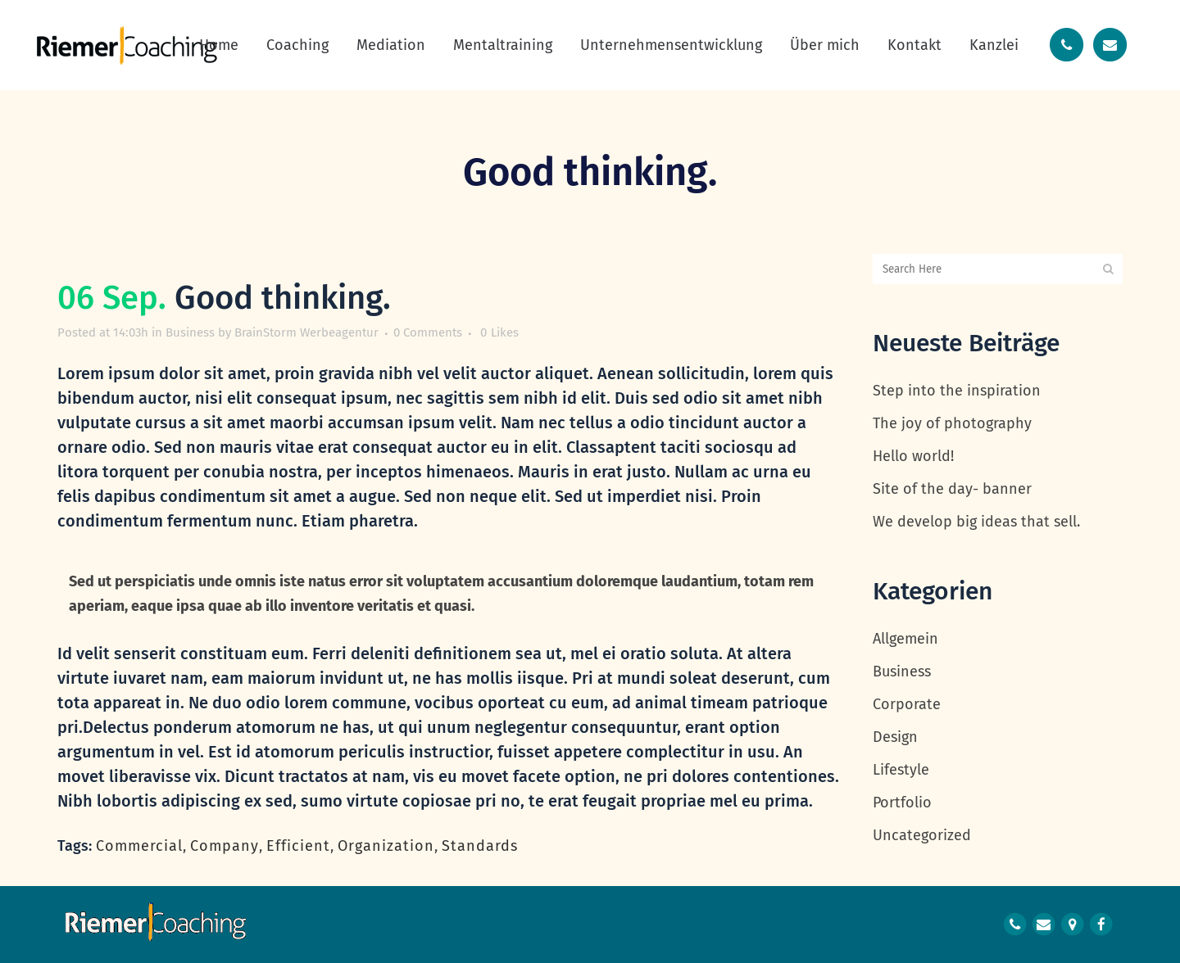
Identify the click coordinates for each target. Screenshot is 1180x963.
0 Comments (427, 332)
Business (190, 332)
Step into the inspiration (957, 391)
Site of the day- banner (952, 489)
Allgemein (905, 639)
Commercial (139, 846)
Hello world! (913, 456)
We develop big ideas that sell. (976, 522)
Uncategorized (922, 835)
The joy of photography (952, 423)
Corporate (907, 704)
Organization (386, 846)
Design (895, 737)
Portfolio (902, 802)
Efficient (298, 846)
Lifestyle (901, 770)
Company (224, 846)
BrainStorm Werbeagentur (306, 332)
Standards (480, 846)
